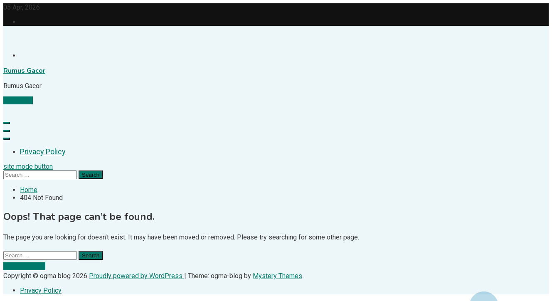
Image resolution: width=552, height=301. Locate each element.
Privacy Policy (43, 151)
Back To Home (24, 266)
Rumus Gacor (24, 70)
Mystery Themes (277, 276)
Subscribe (18, 100)
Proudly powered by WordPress (136, 276)
